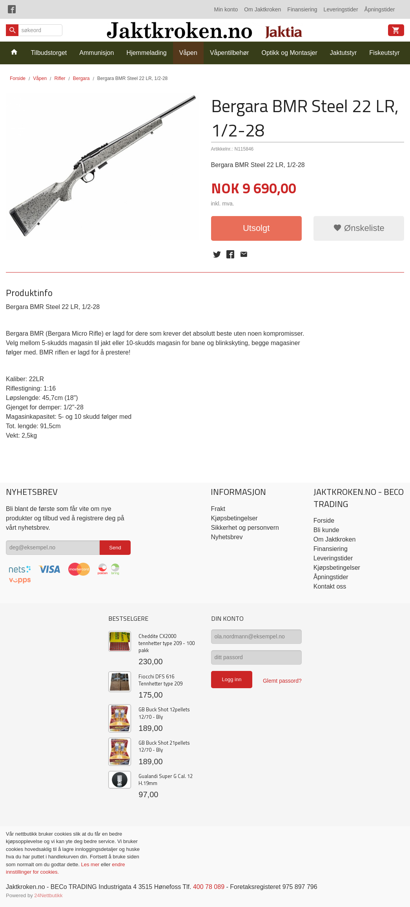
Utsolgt (256, 228)
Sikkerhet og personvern (245, 527)
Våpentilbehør (229, 52)
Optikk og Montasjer (289, 52)
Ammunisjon (96, 52)
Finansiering (302, 9)
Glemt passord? (282, 681)
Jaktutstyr (343, 52)
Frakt (218, 508)
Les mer (91, 864)
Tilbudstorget (49, 52)
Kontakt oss (329, 586)
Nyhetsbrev (226, 537)
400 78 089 (208, 886)
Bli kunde (326, 530)
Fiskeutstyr (384, 52)
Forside (18, 78)
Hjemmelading (146, 52)
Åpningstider (379, 9)
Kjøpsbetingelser (234, 518)
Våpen (188, 52)
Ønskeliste (358, 228)
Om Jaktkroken (262, 9)
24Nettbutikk (48, 895)
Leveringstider (341, 9)
